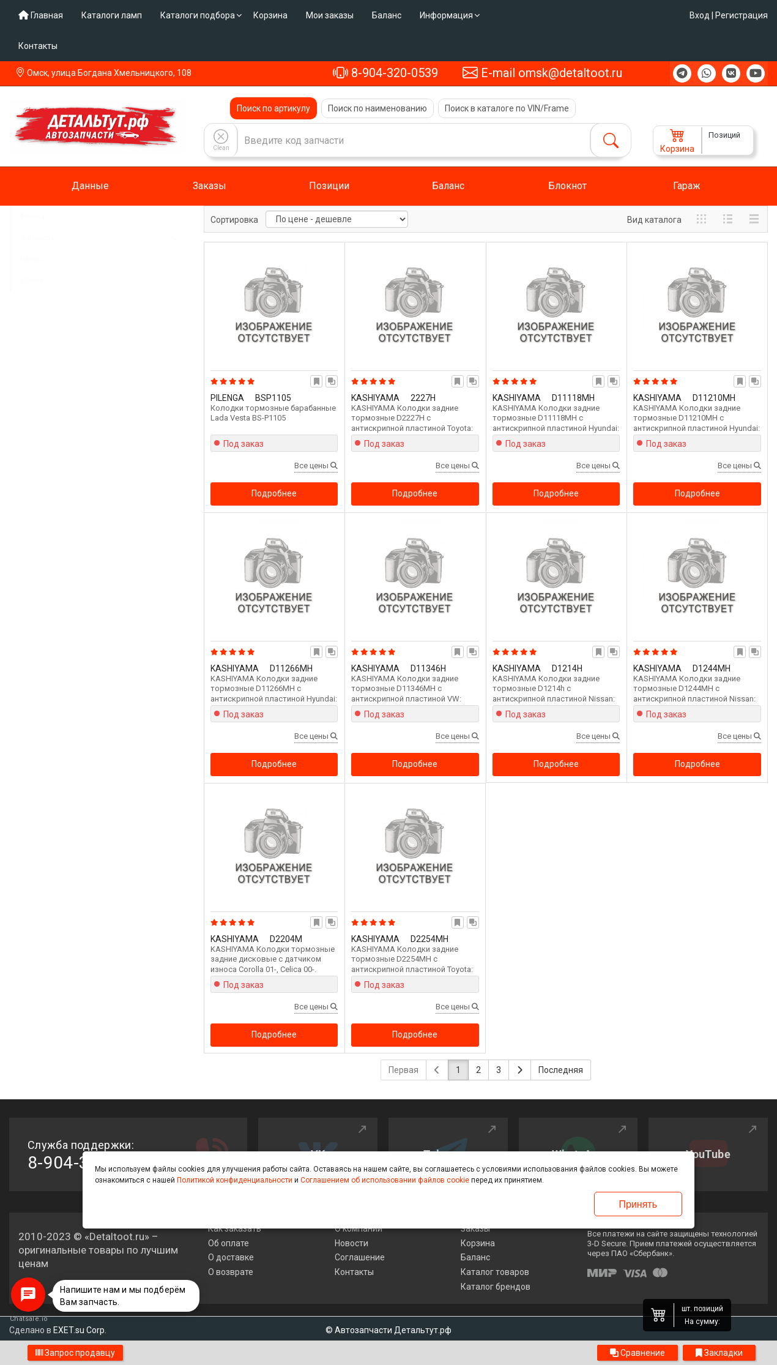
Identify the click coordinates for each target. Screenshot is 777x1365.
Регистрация (741, 15)
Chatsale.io (28, 1319)
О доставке (231, 1257)
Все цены (316, 465)
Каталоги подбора (197, 15)
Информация (446, 15)
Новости (351, 1243)
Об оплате (228, 1243)
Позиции (329, 186)
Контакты (38, 46)
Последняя (560, 1070)
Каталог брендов (495, 1287)
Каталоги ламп (111, 15)
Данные (90, 186)
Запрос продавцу (75, 1353)
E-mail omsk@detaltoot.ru (542, 72)
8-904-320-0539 (385, 72)
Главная (40, 15)
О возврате (230, 1272)
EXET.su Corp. (79, 1330)
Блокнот (567, 186)
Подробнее (274, 493)
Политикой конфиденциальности (234, 1180)
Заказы (209, 186)
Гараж (687, 186)
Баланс (386, 15)
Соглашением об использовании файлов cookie (384, 1180)
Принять (638, 1204)
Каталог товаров (495, 1272)
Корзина (270, 15)
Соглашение (360, 1257)
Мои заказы (330, 15)
